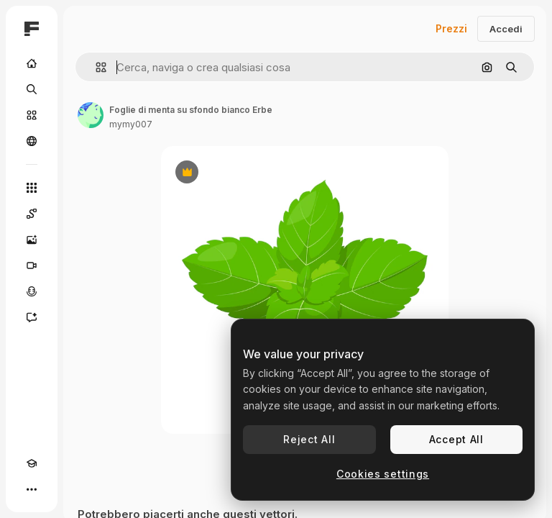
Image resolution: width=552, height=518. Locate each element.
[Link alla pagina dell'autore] (91, 115)
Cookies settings (382, 474)
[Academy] (31, 463)
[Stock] (31, 115)
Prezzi (451, 28)
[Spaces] (31, 213)
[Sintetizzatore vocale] (31, 291)
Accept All (456, 439)
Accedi (506, 29)
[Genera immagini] (31, 239)
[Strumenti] (31, 187)
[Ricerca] (31, 89)
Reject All (309, 439)
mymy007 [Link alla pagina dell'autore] (130, 124)
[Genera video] (31, 265)
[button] (95, 67)
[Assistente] (31, 317)
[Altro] (31, 489)
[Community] (31, 141)
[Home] (31, 63)
